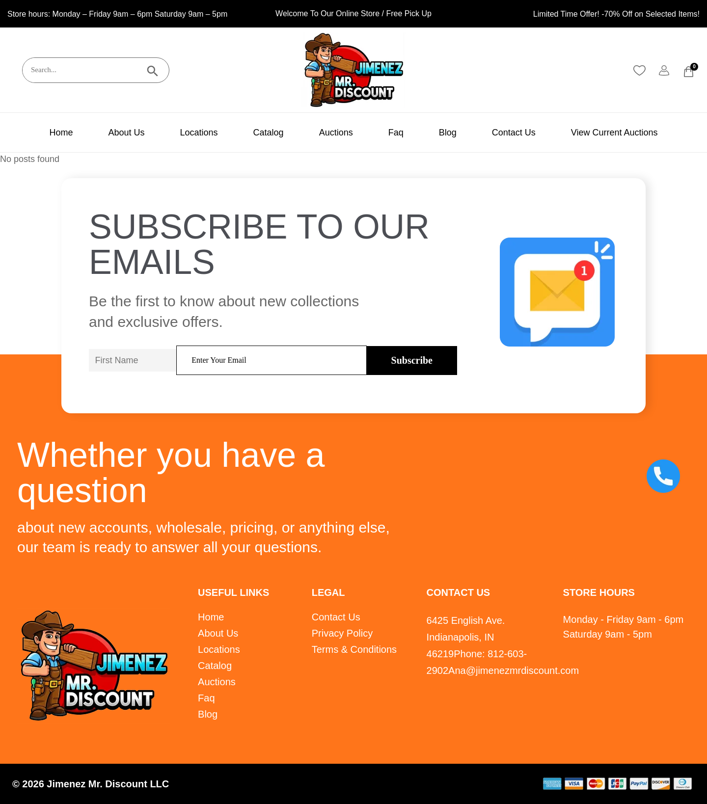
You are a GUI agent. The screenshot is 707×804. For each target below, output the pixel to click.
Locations (199, 132)
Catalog (268, 132)
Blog (448, 132)
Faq (396, 132)
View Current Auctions (614, 132)
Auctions (336, 132)
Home (61, 132)
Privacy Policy (342, 633)
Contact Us (514, 132)
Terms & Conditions (354, 649)
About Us (126, 132)
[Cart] (688, 71)
